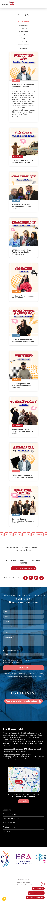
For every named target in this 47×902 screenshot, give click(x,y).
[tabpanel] (24, 859)
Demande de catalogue (36, 897)
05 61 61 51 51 (23, 693)
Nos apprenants (23, 45)
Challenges (23, 28)
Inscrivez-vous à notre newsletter (23, 568)
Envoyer (23, 668)
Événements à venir (24, 35)
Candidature (39, 888)
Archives (23, 48)
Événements (23, 31)
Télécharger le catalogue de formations (21, 701)
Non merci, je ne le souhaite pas (12, 662)
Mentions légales (23, 879)
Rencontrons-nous (37, 893)
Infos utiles (23, 41)
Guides (23, 38)
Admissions (23, 25)
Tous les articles (23, 22)
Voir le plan (23, 801)
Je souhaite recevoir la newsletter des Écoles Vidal (17, 660)
